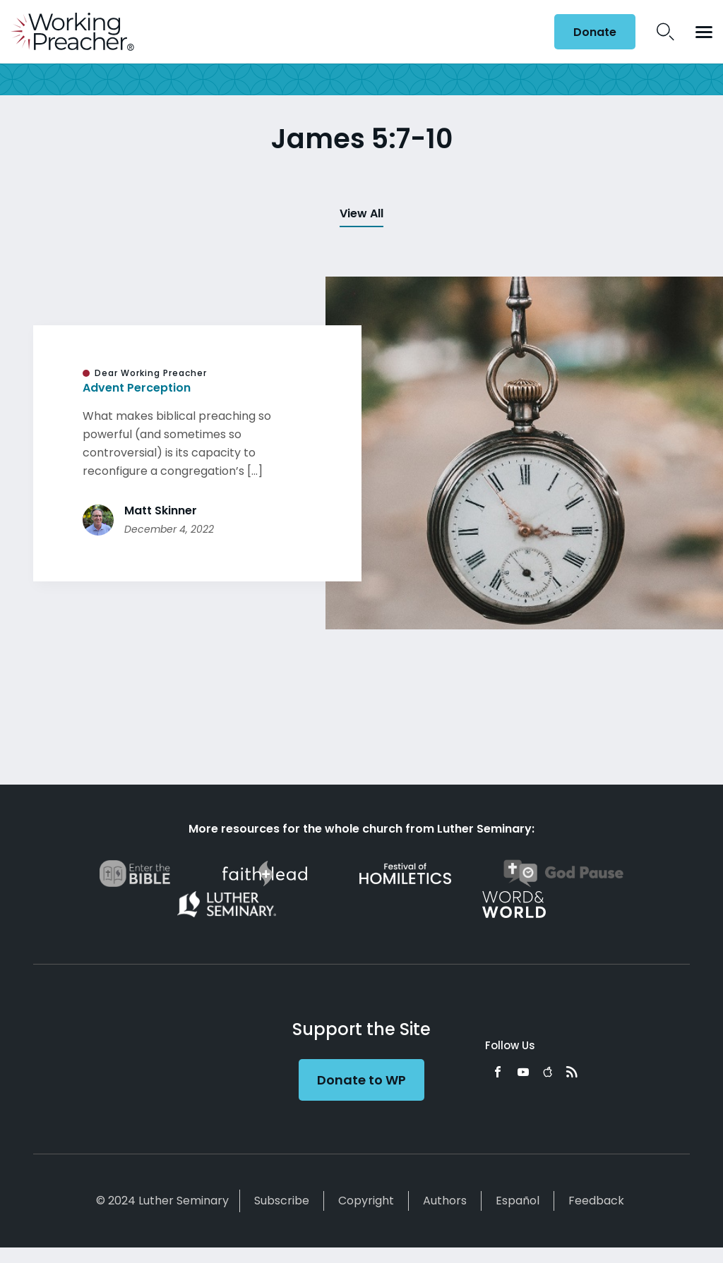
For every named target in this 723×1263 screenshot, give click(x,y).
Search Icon (665, 31)
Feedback (596, 1200)
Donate (594, 32)
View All (361, 213)
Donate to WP (361, 1080)
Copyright (366, 1200)
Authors (445, 1200)
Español (517, 1200)
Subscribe (281, 1200)
